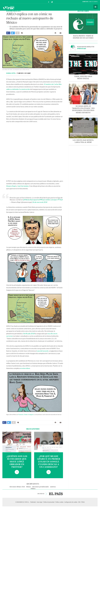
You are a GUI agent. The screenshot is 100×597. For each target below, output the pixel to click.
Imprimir (55, 33)
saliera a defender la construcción (18, 89)
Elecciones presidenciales (40, 487)
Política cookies (59, 502)
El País (8, 2)
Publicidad (33, 502)
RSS (79, 502)
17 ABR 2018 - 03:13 (24, 73)
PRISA (83, 502)
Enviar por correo (60, 33)
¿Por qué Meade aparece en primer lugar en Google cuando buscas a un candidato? (48, 461)
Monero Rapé (11, 186)
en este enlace (25, 368)
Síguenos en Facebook (48, 2)
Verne (8, 8)
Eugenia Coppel (11, 73)
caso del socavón (42, 351)
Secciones (95, 7)
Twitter (26, 414)
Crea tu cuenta (93, 1)
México (28, 487)
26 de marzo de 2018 (39, 202)
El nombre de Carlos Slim (53, 84)
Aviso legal (39, 502)
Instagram (31, 414)
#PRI (41, 200)
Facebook (20, 414)
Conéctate (85, 1)
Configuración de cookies (70, 502)
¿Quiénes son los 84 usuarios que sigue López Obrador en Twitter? (17, 461)
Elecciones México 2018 (13, 11)
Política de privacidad (48, 502)
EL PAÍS (56, 493)
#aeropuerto (34, 200)
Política (33, 488)
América (53, 487)
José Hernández (23, 186)
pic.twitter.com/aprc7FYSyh (53, 200)
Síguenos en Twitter (52, 2)
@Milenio (26, 200)
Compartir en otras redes (17, 33)
